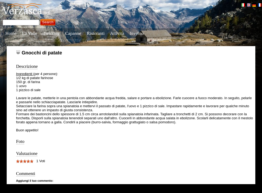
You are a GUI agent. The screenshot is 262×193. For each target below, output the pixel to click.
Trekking (51, 33)
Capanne (73, 33)
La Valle (29, 33)
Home (11, 33)
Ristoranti (96, 33)
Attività (117, 33)
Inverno (137, 33)
